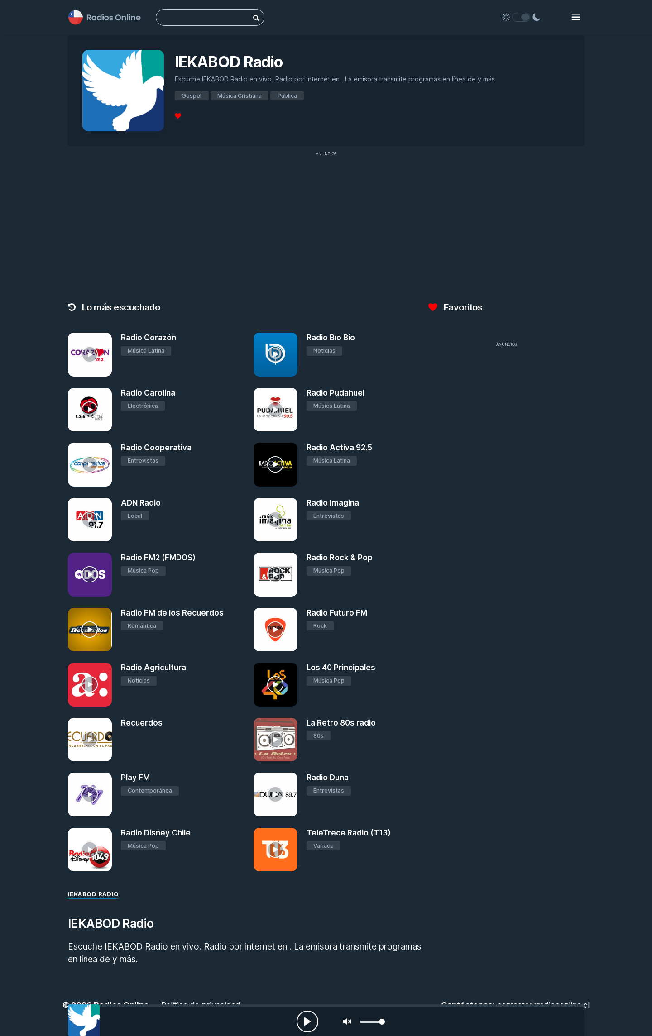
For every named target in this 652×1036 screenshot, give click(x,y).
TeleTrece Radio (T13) (349, 832)
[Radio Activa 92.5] (275, 465)
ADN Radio (141, 502)
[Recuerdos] (90, 740)
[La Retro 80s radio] (275, 740)
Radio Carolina (148, 392)
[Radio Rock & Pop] (275, 575)
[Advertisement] (326, 224)
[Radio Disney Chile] (90, 850)
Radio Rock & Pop (340, 557)
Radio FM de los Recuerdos (172, 612)
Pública (287, 95)
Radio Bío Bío (331, 337)
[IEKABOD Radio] (84, 1020)
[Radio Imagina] (275, 520)
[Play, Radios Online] (307, 1021)
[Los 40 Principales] (275, 685)
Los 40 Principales (341, 667)
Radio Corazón (148, 337)
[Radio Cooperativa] (90, 465)
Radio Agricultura (153, 667)
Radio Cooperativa (156, 447)
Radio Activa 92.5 (339, 447)
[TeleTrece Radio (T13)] (275, 850)
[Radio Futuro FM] (275, 630)
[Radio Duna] (275, 794)
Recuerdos (142, 722)
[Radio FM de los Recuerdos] (90, 630)
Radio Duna (328, 777)
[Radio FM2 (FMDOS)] (90, 575)
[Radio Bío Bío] (275, 355)
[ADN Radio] (90, 520)
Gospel (191, 95)
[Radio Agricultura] (90, 685)
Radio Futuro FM (337, 612)
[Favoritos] (178, 115)
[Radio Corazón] (90, 355)
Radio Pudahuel (335, 392)
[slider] (372, 1021)
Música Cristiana (239, 95)
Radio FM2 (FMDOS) (158, 557)
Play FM (135, 777)
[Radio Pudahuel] (275, 410)
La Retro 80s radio (341, 722)
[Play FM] (90, 794)
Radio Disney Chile (156, 832)
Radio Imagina (333, 502)
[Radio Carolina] (90, 410)
